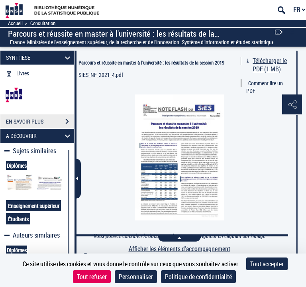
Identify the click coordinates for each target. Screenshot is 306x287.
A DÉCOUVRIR (39, 136)
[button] (292, 104)
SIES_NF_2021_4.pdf (100, 75)
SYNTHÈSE (39, 58)
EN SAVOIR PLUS (40, 121)
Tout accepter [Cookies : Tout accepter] (267, 263)
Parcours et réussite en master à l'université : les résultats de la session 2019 (151, 62)
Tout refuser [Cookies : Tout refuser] (92, 276)
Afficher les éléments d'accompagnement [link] (179, 249)
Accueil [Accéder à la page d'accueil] (15, 23)
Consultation (42, 23)
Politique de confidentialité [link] (198, 276)
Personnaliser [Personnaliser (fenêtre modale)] (136, 276)
